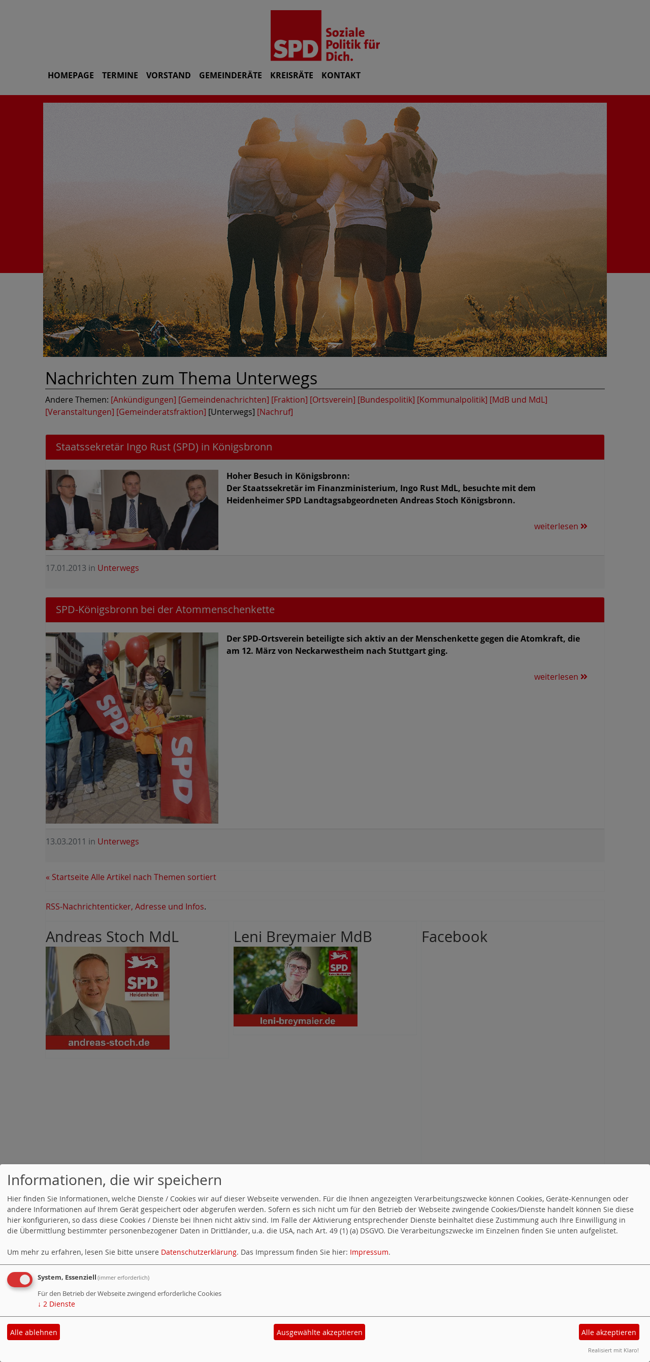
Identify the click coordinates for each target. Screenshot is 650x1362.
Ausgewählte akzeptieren (320, 1332)
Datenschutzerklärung (199, 1252)
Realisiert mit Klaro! (613, 1350)
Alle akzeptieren (608, 1332)
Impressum (369, 1252)
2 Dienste (56, 1304)
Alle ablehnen (33, 1332)
